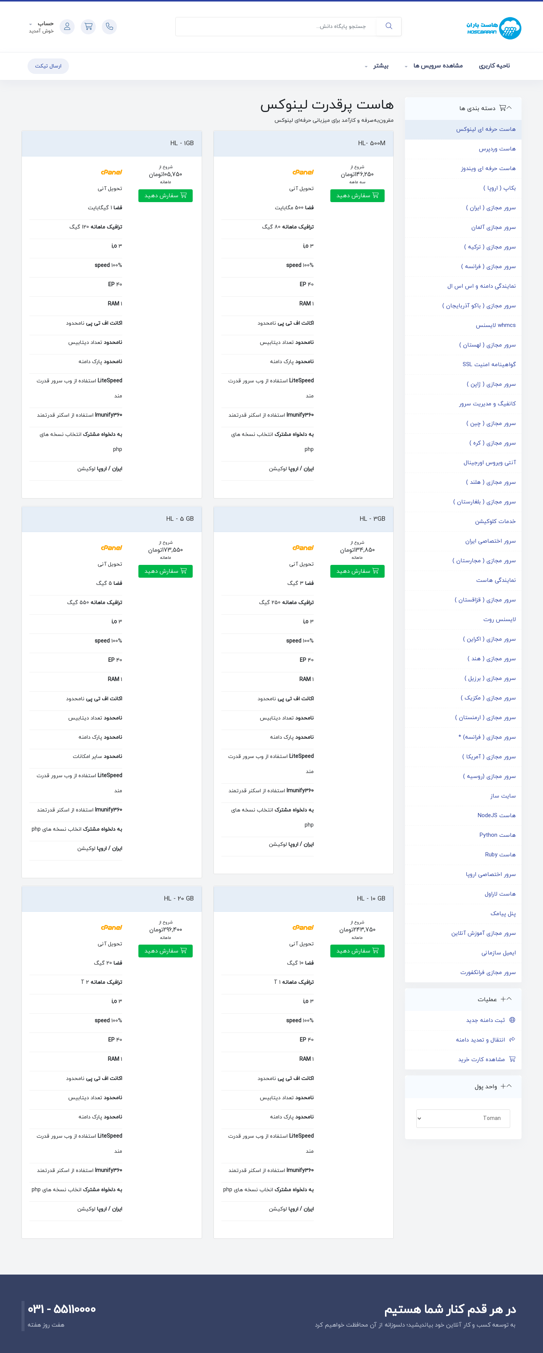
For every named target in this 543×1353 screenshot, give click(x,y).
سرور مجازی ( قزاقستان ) (485, 600)
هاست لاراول (500, 894)
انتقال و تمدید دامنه (486, 1040)
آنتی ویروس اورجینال (490, 463)
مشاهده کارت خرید (487, 1060)
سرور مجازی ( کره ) (492, 443)
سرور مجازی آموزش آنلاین (483, 933)
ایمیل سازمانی (499, 953)
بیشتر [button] (379, 66)
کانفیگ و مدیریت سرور (487, 404)
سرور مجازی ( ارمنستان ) (485, 718)
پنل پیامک (503, 914)
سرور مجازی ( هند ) (492, 659)
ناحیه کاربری (494, 66)
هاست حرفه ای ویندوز (488, 169)
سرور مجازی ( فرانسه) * (487, 737)
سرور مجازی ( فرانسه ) (488, 267)
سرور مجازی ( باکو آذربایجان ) (479, 306)
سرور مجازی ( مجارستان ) (484, 561)
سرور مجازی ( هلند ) (491, 482)
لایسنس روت (499, 620)
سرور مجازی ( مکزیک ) (488, 698)
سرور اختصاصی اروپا (491, 875)
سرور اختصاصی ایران (490, 541)
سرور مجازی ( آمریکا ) (489, 757)
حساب (45, 24)
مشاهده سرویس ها (436, 66)
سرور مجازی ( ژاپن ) (491, 384)
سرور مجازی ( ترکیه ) (490, 247)
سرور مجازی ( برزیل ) (490, 679)
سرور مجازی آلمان (493, 228)
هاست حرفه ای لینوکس (486, 129)
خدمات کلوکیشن (495, 522)
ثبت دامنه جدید (491, 1021)
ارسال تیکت (48, 66)
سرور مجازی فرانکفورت (488, 973)
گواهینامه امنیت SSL (489, 365)
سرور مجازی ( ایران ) (491, 208)
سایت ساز (503, 796)
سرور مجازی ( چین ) (491, 424)
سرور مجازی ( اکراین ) (489, 639)
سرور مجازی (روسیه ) (489, 777)
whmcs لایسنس (496, 326)
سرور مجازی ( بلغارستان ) (484, 502)
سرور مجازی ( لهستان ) (487, 345)
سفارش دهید (357, 196)
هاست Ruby (500, 855)
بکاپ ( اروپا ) (499, 188)
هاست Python (498, 835)
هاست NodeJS (497, 816)
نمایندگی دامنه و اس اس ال (482, 286)
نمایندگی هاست (496, 580)
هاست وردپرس (497, 149)
